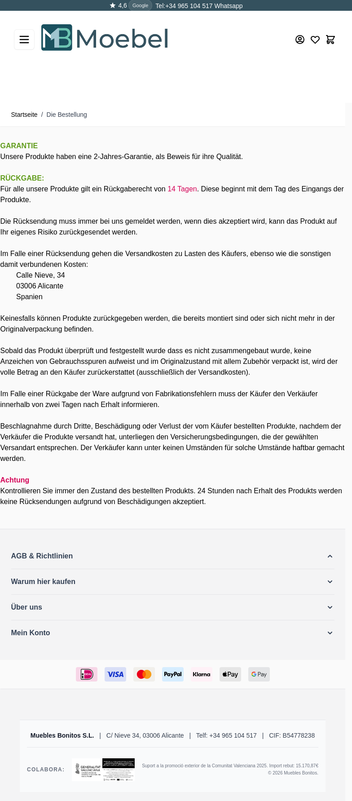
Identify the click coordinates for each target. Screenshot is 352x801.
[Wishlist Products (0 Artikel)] (315, 39)
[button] (172, 556)
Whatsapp (228, 5)
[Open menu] (24, 39)
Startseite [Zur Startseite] (24, 114)
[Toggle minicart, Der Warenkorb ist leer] (330, 39)
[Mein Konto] (300, 39)
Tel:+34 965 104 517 (183, 5)
